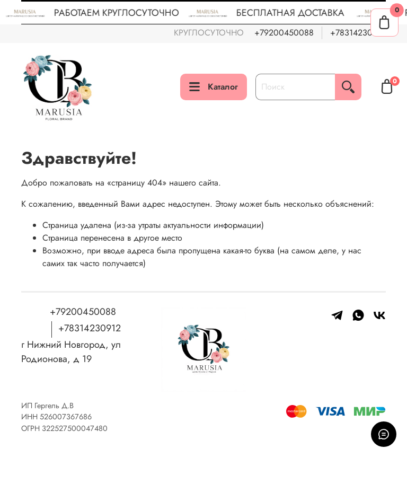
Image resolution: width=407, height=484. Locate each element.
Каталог (213, 87)
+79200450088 (284, 33)
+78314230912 (358, 33)
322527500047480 (75, 428)
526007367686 (66, 416)
